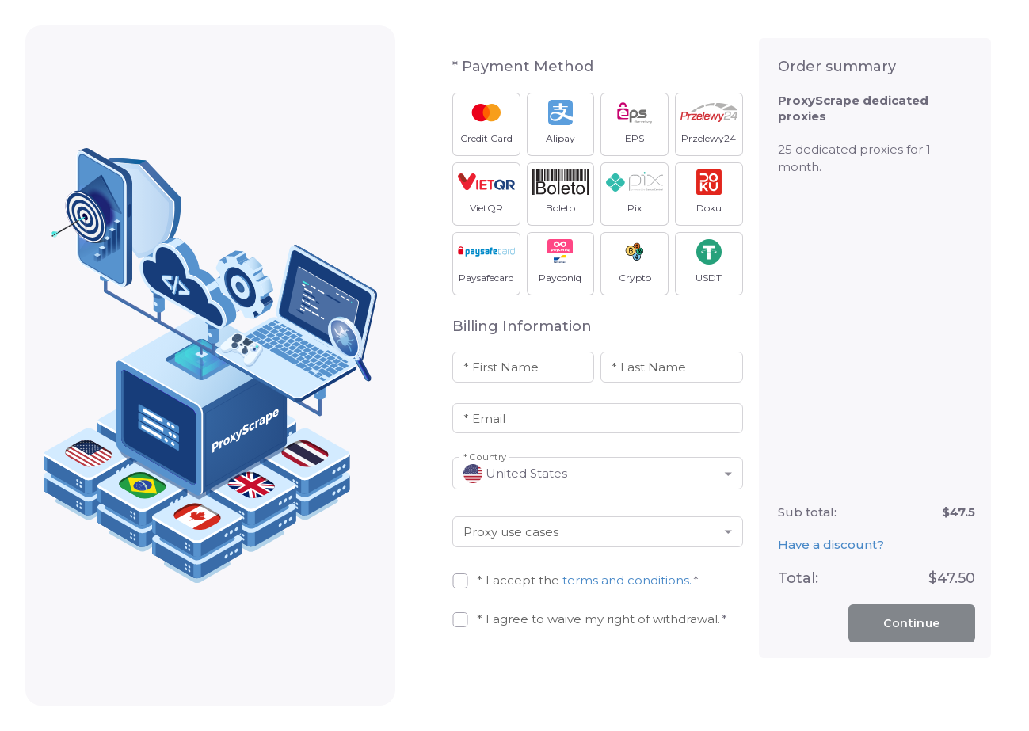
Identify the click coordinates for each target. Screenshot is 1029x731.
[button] (597, 473)
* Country (484, 457)
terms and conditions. (627, 580)
